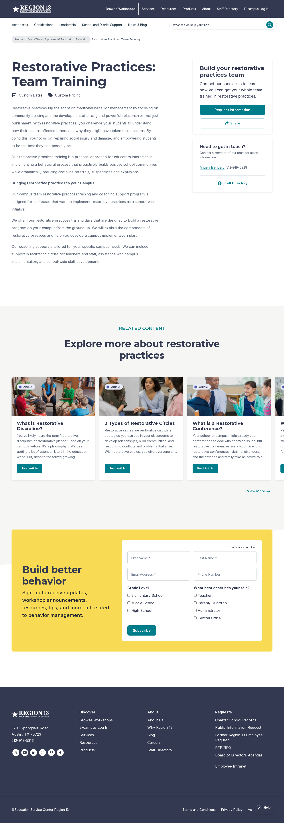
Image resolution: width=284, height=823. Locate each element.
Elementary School (147, 595)
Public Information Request (238, 727)
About (206, 9)
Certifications (43, 25)
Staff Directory (227, 9)
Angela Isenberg (212, 167)
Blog (151, 735)
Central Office (209, 618)
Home (20, 39)
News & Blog (137, 25)
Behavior (83, 39)
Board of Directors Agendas (238, 755)
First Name (140, 558)
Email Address (143, 574)
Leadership (67, 25)
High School (141, 610)
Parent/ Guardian (212, 603)
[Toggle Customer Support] (263, 807)
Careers (154, 742)
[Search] (269, 24)
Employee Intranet (230, 766)
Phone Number (208, 574)
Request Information (232, 110)
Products (189, 9)
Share (232, 123)
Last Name (207, 558)
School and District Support (102, 25)
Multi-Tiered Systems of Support (50, 39)
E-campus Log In (256, 9)
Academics (20, 25)
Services (148, 9)
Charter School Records (235, 720)
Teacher (205, 595)
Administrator (209, 610)
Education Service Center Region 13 (31, 9)
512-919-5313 (23, 740)
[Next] (258, 491)
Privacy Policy (232, 809)
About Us (155, 720)
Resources (169, 9)
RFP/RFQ (223, 747)
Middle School (143, 603)
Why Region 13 (159, 727)
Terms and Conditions (199, 809)
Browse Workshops (121, 9)
